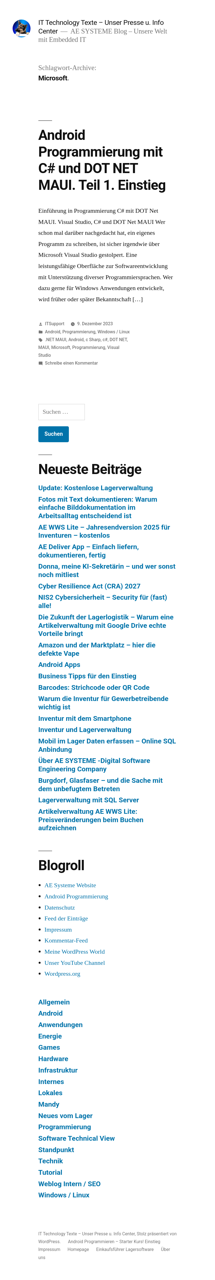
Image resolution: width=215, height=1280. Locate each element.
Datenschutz (60, 907)
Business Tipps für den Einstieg (87, 676)
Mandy (48, 1104)
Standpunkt (56, 1150)
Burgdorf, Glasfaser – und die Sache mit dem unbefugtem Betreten (100, 784)
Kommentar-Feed (66, 940)
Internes (51, 1082)
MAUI (43, 347)
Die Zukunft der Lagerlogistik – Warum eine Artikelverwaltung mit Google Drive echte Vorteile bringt (106, 625)
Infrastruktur (58, 1070)
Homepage (78, 1249)
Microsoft (60, 347)
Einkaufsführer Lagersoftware (125, 1249)
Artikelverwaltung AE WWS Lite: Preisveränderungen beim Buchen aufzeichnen (91, 819)
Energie (50, 1036)
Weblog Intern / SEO (69, 1184)
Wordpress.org (62, 974)
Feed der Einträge (66, 918)
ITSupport (54, 323)
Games (49, 1047)
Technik (50, 1161)
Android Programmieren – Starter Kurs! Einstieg (114, 1241)
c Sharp (93, 339)
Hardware (53, 1059)
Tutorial (50, 1172)
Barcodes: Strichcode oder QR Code (93, 687)
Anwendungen (60, 1025)
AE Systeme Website (70, 885)
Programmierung (78, 331)
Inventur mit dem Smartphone (85, 718)
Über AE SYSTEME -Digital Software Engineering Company (94, 765)
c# (105, 339)
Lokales (50, 1093)
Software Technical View (76, 1138)
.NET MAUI (55, 339)
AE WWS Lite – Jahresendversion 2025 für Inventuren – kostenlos (104, 531)
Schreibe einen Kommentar (71, 363)
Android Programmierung (76, 896)
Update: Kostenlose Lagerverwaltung (95, 488)
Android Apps (59, 665)
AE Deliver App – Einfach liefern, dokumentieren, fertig (88, 551)
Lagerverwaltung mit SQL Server (88, 800)
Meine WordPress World (75, 952)
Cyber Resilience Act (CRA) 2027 (89, 586)
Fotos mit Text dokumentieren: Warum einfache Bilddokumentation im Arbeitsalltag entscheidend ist (97, 507)
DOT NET (118, 339)
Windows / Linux (113, 331)
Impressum (58, 930)
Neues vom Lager (65, 1116)
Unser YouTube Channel (75, 963)
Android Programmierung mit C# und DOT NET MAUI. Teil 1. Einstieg (102, 160)
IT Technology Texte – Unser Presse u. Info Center (86, 1233)
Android (52, 331)
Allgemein (54, 1002)
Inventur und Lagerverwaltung (85, 730)
